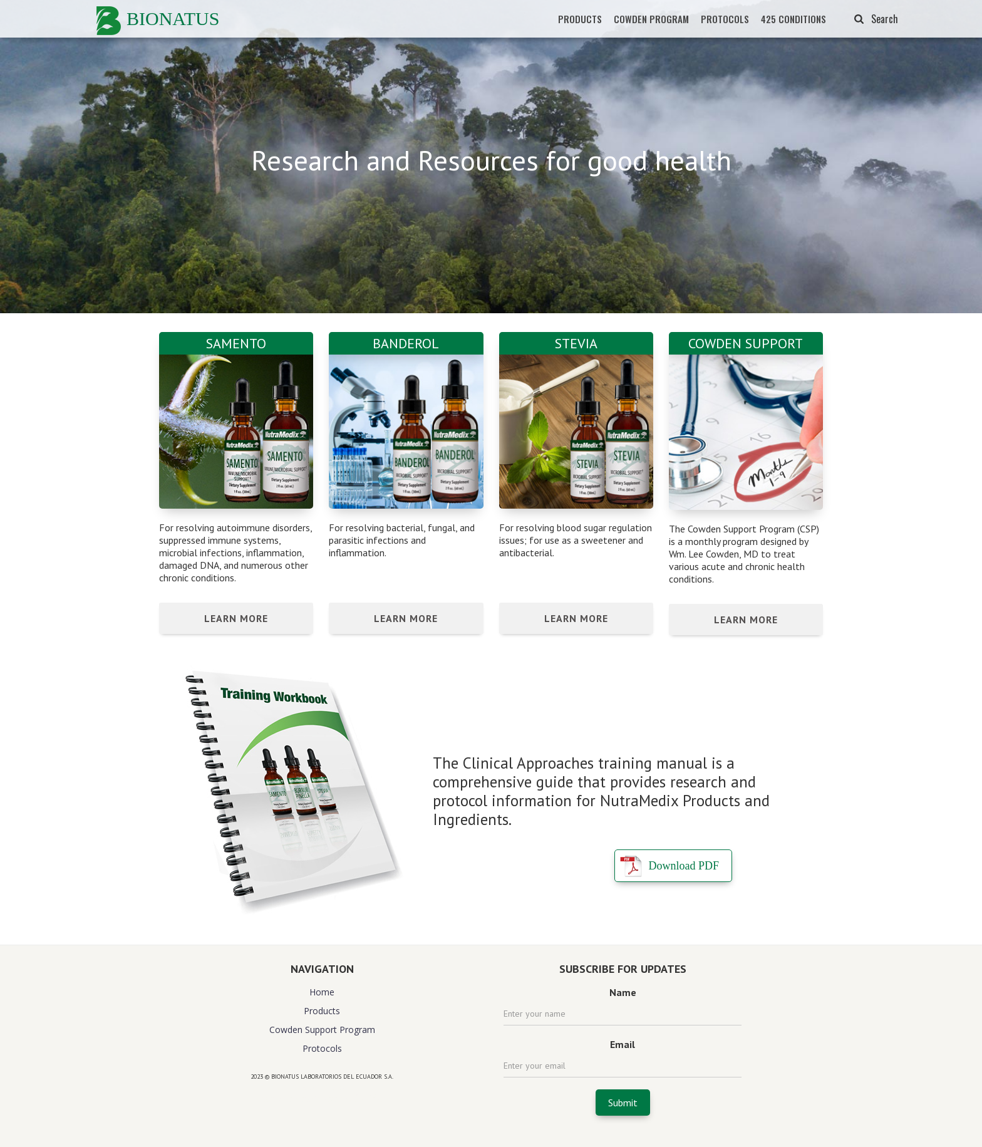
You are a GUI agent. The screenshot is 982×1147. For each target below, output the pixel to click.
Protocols (322, 1048)
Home (321, 992)
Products (322, 1011)
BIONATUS (173, 18)
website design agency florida (322, 1098)
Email (622, 1044)
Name (622, 992)
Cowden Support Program (322, 1029)
